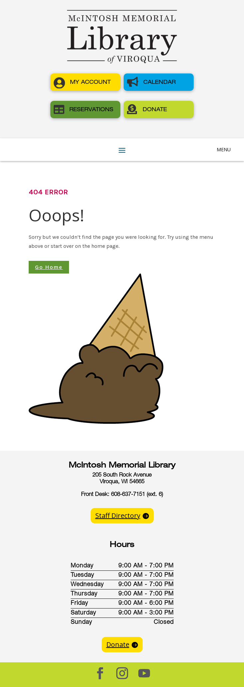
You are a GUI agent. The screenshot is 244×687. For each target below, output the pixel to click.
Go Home (49, 267)
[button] (85, 82)
